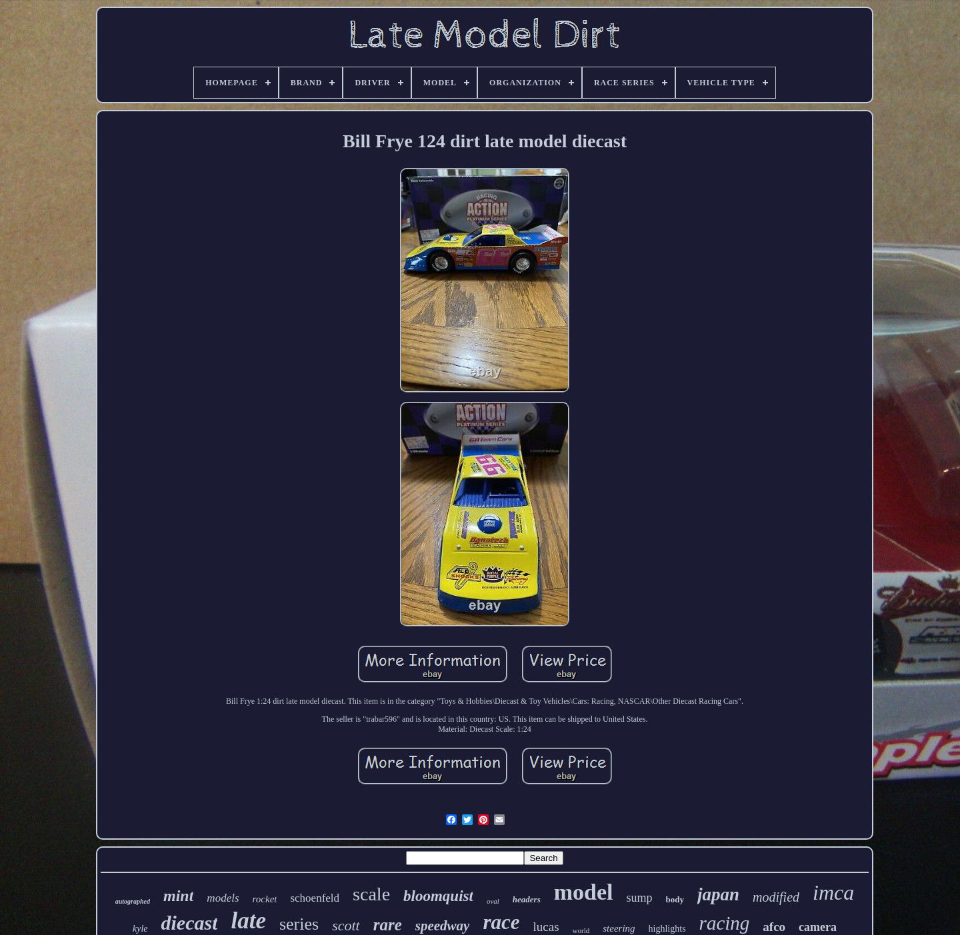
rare (387, 925)
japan (718, 894)
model (583, 892)
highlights (667, 929)
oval (493, 901)
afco (774, 927)
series (299, 924)
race (501, 922)
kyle (140, 929)
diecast (189, 923)
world (581, 930)
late (248, 921)
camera (818, 927)
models (223, 898)
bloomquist (438, 896)
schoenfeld (314, 898)
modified (776, 897)
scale (371, 894)
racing (724, 923)
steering (619, 928)
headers (527, 899)
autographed (132, 901)
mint (178, 895)
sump (640, 897)
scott (346, 925)
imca (833, 892)
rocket (265, 899)
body (675, 899)
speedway (442, 926)
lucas (546, 927)
